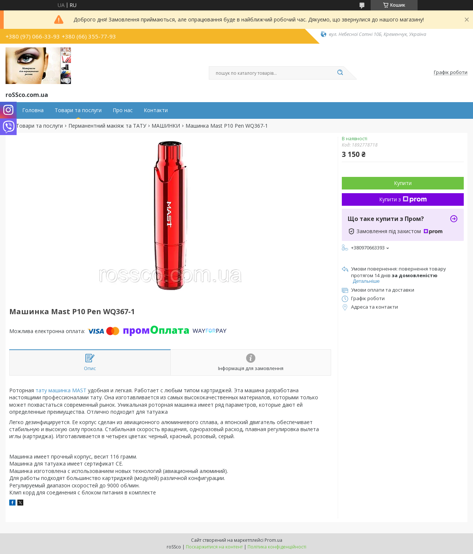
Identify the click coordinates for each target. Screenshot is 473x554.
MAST (79, 390)
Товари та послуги (78, 110)
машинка (59, 390)
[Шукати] (340, 73)
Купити (403, 183)
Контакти (156, 110)
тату (41, 390)
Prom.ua (273, 540)
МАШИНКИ (166, 125)
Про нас (123, 110)
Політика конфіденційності (277, 547)
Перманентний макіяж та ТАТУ (107, 125)
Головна (33, 110)
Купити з (403, 199)
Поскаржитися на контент (214, 547)
